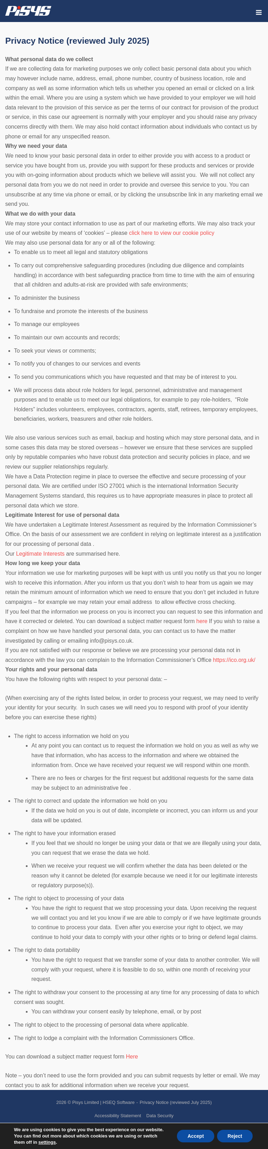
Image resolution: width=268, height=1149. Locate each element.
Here (132, 1057)
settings (47, 1142)
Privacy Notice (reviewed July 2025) (176, 1102)
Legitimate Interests (40, 554)
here (202, 621)
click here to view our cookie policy (171, 233)
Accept (195, 1136)
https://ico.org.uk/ (234, 660)
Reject (235, 1136)
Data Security (159, 1115)
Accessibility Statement (118, 1115)
